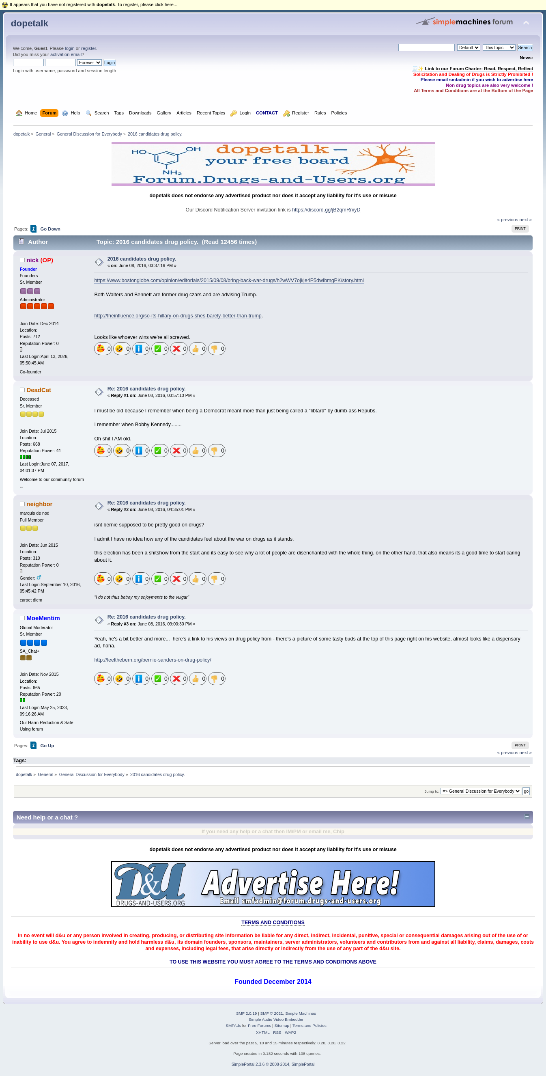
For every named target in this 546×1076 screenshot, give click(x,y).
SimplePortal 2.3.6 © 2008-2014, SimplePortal (273, 1064)
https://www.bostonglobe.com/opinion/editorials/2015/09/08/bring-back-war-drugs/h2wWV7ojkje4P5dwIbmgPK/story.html (228, 280)
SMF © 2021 (271, 1013)
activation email (66, 54)
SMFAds (233, 1025)
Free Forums (259, 1025)
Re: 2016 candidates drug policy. (146, 389)
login (70, 48)
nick (32, 260)
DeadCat (38, 389)
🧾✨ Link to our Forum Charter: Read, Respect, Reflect (472, 68)
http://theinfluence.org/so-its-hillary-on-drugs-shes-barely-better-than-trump (177, 316)
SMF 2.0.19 (246, 1013)
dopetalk (29, 23)
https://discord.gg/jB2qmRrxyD (326, 210)
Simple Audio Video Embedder (276, 1019)
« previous (507, 219)
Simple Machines (300, 1013)
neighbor (39, 503)
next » (525, 219)
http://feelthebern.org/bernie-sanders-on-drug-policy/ (152, 660)
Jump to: (432, 791)
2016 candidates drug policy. (141, 259)
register (88, 48)
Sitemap (281, 1025)
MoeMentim (43, 618)
